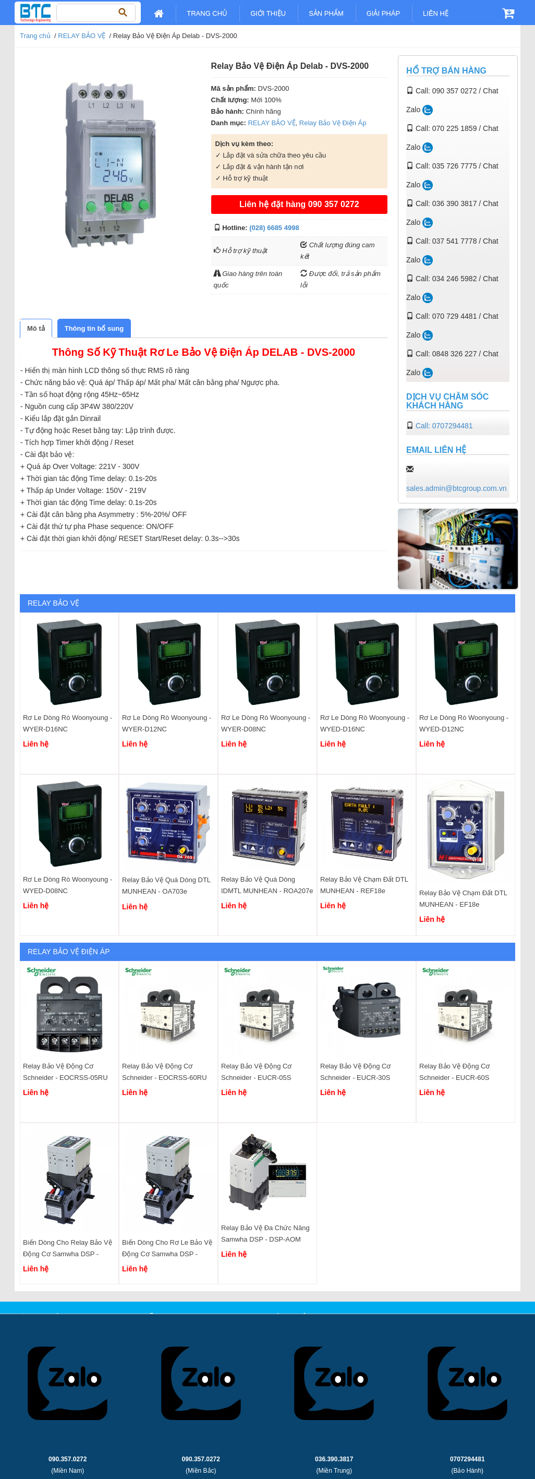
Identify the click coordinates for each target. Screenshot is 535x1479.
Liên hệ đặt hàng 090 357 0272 (299, 204)
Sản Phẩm (326, 13)
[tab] (36, 328)
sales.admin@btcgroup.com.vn (456, 488)
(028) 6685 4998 (274, 228)
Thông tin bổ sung (94, 328)
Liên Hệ (435, 13)
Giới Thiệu (268, 13)
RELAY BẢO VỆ (81, 36)
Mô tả (36, 328)
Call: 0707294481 (444, 426)
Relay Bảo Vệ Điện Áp (333, 123)
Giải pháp (383, 13)
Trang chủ (207, 13)
